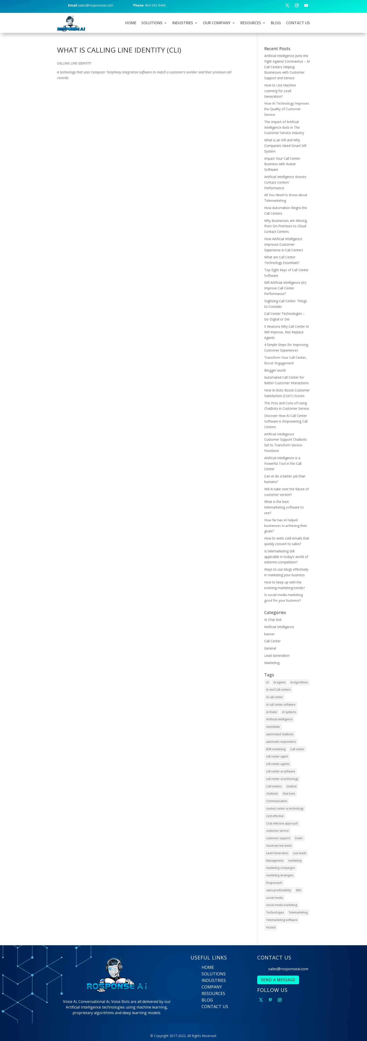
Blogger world (275, 370)
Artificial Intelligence (279, 627)
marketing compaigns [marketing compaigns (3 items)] (280, 868)
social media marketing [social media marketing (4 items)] (281, 905)
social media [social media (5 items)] (274, 898)
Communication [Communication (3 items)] (276, 801)
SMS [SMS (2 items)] (298, 890)
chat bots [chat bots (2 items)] (289, 794)
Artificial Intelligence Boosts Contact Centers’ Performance (285, 182)
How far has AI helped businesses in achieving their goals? (285, 525)
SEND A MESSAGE (278, 979)
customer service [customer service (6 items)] (277, 831)
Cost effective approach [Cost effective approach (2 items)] (282, 823)
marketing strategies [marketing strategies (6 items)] (279, 875)
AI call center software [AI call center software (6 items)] (280, 705)
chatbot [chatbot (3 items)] (291, 786)
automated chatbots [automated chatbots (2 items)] (279, 734)
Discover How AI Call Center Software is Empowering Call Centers (286, 421)
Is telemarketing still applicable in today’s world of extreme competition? (286, 557)
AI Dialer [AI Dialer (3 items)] (271, 712)
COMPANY (212, 987)
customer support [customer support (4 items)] (278, 838)
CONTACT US (298, 22)
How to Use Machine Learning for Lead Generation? (280, 91)
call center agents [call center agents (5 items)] (277, 764)
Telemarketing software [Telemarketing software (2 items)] (281, 920)
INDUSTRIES (182, 22)
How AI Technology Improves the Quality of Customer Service (286, 109)
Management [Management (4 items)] (274, 861)
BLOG (276, 22)
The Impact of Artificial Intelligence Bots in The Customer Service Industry (284, 127)
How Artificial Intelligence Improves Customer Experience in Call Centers (283, 244)
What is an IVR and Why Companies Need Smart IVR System (285, 145)
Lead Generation (277, 655)
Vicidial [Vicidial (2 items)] (270, 927)
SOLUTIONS (151, 22)
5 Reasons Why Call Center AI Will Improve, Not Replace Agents (286, 332)
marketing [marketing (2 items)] (294, 861)
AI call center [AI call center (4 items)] (274, 697)
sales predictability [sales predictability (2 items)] (278, 890)
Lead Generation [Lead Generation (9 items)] (277, 853)
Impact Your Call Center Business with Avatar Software (282, 164)
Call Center (272, 641)
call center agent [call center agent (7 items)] (277, 756)
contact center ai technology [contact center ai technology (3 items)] (285, 808)
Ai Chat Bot (273, 619)
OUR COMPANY (217, 22)
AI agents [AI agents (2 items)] (279, 682)
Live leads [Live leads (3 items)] (299, 853)
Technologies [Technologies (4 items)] (275, 912)
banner (269, 634)
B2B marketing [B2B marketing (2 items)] (276, 749)
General (270, 648)
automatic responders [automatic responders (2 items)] (281, 742)
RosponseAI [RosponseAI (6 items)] (274, 883)
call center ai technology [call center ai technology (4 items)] (282, 779)
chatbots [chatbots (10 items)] (272, 794)
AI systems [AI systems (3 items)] (289, 712)
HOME (130, 22)
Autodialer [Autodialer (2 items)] (273, 727)
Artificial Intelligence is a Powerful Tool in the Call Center (282, 463)
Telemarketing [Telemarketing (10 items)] (298, 912)
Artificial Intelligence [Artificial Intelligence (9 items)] (279, 719)
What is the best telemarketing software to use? (284, 507)
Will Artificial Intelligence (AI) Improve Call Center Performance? (285, 288)
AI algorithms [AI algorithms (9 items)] (299, 682)
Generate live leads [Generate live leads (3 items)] (279, 846)
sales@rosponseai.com (288, 968)
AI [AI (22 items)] (267, 682)
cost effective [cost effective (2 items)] (275, 816)
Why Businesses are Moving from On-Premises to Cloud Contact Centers (285, 226)
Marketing (271, 663)
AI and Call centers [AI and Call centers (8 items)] (278, 690)
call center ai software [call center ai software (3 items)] (280, 771)
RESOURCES (250, 22)
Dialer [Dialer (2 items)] (299, 838)
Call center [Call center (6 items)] (297, 749)
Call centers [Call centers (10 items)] (274, 786)
